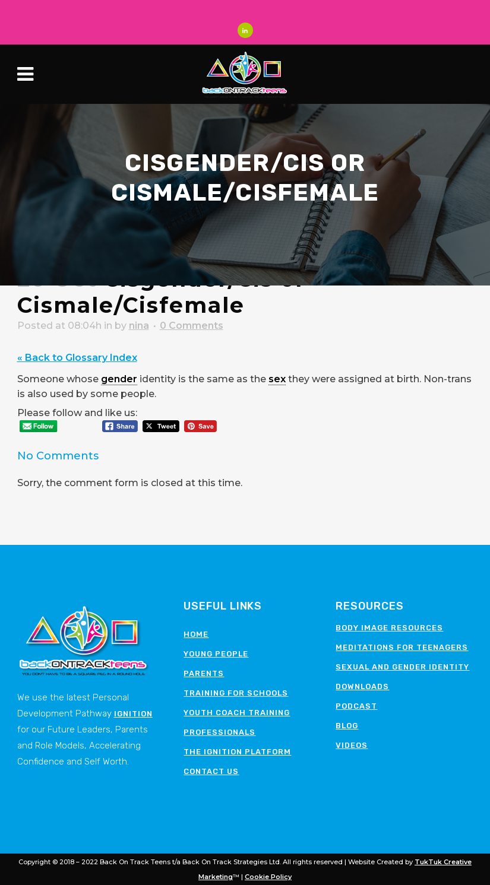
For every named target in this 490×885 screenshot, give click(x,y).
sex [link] (277, 379)
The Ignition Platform (237, 751)
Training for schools (236, 693)
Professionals (219, 732)
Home (196, 634)
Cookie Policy (268, 877)
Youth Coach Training (237, 712)
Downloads (362, 686)
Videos (352, 745)
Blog (347, 725)
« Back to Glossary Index (77, 357)
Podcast (356, 706)
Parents (204, 673)
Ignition (133, 713)
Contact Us (211, 771)
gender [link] (119, 379)
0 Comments (191, 325)
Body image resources (389, 627)
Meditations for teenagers (402, 647)
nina (139, 325)
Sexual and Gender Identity (402, 666)
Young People (216, 653)
